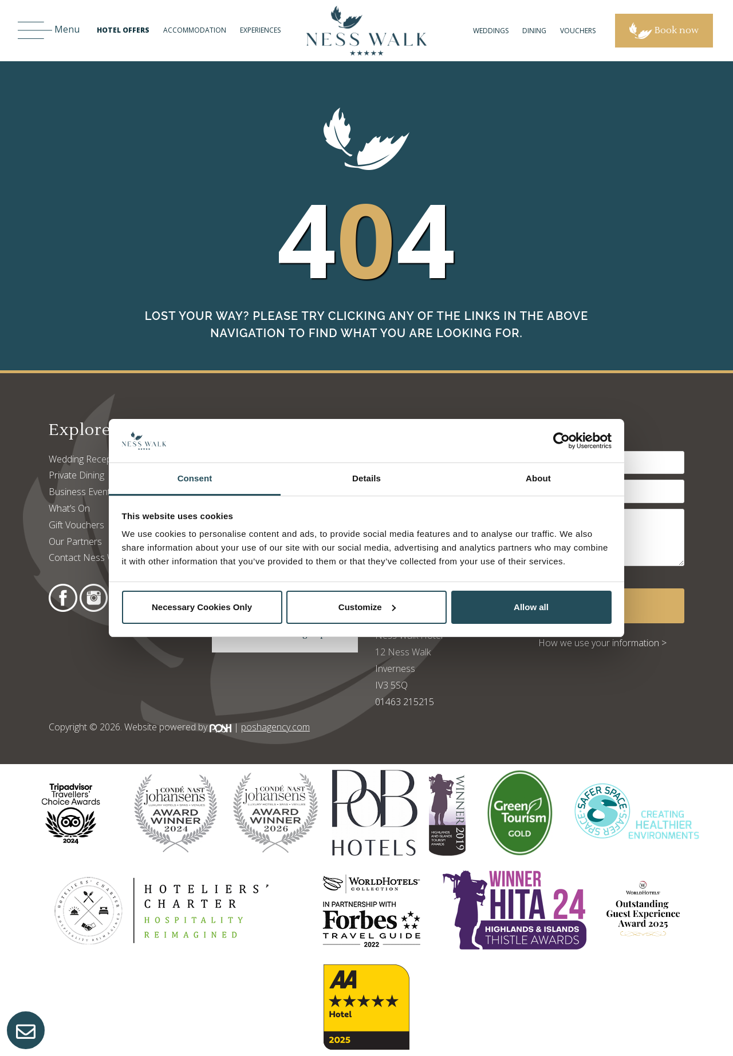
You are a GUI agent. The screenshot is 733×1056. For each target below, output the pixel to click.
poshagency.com (275, 727)
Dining (534, 30)
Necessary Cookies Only (202, 607)
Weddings (491, 30)
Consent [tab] (195, 478)
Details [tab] (366, 478)
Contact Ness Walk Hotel (100, 557)
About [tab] (538, 478)
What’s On (69, 508)
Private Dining (76, 475)
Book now (664, 30)
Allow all (531, 607)
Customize (367, 607)
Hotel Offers (123, 30)
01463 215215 (404, 701)
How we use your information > (602, 642)
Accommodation (194, 30)
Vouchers (578, 30)
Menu (49, 30)
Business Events (82, 491)
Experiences (260, 30)
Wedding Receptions (90, 459)
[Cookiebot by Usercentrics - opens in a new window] (561, 440)
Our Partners (75, 541)
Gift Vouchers (76, 525)
